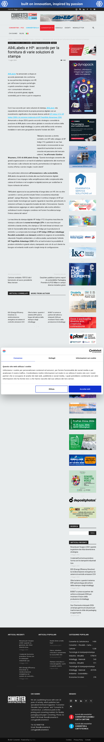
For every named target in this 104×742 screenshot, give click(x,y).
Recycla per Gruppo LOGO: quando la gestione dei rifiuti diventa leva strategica (83, 549)
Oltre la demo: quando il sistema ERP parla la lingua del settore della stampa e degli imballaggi (36, 317)
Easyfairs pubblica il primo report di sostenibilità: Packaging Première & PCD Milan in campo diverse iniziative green (53, 281)
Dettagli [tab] (52, 358)
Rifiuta (51, 389)
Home (10, 39)
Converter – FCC (16, 28)
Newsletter (78, 28)
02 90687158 (39, 725)
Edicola (59, 28)
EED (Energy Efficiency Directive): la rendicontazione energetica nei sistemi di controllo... (27, 672)
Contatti (88, 740)
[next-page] (38, 326)
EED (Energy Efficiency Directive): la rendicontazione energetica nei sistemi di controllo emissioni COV (16, 317)
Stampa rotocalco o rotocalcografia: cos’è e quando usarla (58, 664)
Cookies (69, 740)
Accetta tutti (85, 389)
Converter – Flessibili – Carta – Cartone (27, 39)
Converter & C (32, 28)
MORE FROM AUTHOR (40, 293)
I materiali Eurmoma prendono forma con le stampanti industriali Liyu (83, 560)
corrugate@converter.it (40, 730)
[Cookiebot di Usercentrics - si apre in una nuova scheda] (90, 351)
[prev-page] (34, 326)
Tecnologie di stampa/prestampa (41, 43)
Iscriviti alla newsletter (85, 716)
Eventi (68, 28)
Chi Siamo (13, 33)
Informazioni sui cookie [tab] (86, 358)
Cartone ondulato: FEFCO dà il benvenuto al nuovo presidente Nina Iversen (20, 280)
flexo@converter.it (43, 727)
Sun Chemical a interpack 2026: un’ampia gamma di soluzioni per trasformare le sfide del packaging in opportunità (83, 609)
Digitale (54, 43)
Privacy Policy (78, 740)
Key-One (32, 740)
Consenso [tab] (18, 358)
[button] (93, 28)
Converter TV (47, 28)
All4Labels (51, 108)
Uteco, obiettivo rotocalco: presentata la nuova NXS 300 (58, 653)
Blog (21, 33)
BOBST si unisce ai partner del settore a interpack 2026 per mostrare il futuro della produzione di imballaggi (56, 317)
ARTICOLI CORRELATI (18, 293)
